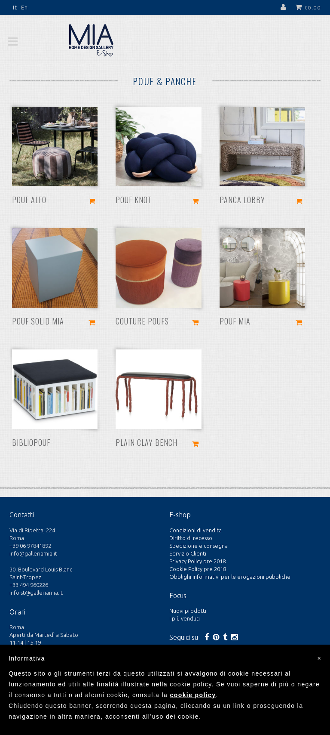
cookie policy (193, 695)
